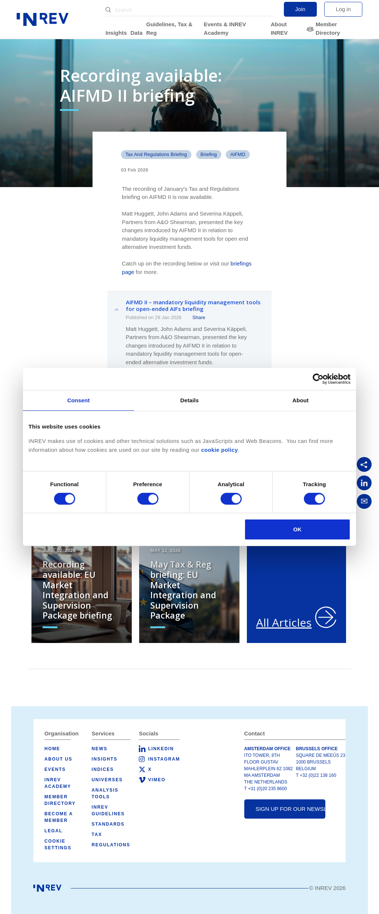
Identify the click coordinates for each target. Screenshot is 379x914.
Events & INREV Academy (225, 28)
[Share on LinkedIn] (364, 482)
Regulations (111, 844)
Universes (107, 779)
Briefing (209, 154)
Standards (108, 824)
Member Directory (328, 28)
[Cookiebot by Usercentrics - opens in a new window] (318, 379)
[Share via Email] (364, 501)
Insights (116, 33)
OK (297, 529)
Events (55, 769)
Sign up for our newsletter (291, 809)
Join (300, 9)
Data (137, 33)
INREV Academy (57, 783)
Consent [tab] (78, 400)
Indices (103, 769)
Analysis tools (105, 793)
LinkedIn (161, 748)
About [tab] (300, 400)
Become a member (58, 817)
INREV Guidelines (108, 810)
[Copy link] (364, 464)
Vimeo (156, 779)
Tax (97, 834)
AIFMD (237, 154)
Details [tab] (189, 400)
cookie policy (219, 450)
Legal (53, 830)
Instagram (164, 759)
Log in (343, 9)
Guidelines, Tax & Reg (169, 28)
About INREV (279, 28)
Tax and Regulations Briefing (156, 154)
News (99, 748)
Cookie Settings (57, 844)
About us (58, 759)
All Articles (284, 622)
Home (52, 748)
